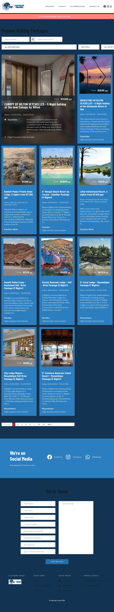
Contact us (94, 6)
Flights (62, 6)
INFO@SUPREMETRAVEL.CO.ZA (94, 581)
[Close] (111, 16)
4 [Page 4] (25, 424)
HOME (36, 581)
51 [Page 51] (39, 424)
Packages (49, 6)
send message (57, 561)
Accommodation (77, 6)
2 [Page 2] (17, 424)
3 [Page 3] (21, 424)
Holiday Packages (42, 586)
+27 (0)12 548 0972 (92, 586)
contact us (39, 591)
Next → (50, 424)
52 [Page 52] (44, 424)
